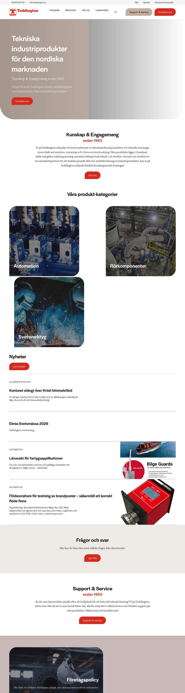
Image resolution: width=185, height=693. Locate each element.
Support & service (139, 12)
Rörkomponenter (76, 636)
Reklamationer (137, 645)
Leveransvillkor (137, 640)
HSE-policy (106, 654)
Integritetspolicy (167, 685)
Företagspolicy (107, 645)
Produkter (54, 12)
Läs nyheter (19, 277)
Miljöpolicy (105, 658)
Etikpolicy (105, 649)
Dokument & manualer (164, 2)
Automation (73, 640)
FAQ (136, 2)
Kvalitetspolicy (107, 663)
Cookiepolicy (148, 685)
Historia (104, 636)
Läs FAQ (92, 468)
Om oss (86, 12)
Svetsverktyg (73, 645)
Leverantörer (102, 12)
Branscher (70, 12)
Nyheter (146, 2)
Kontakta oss (165, 12)
